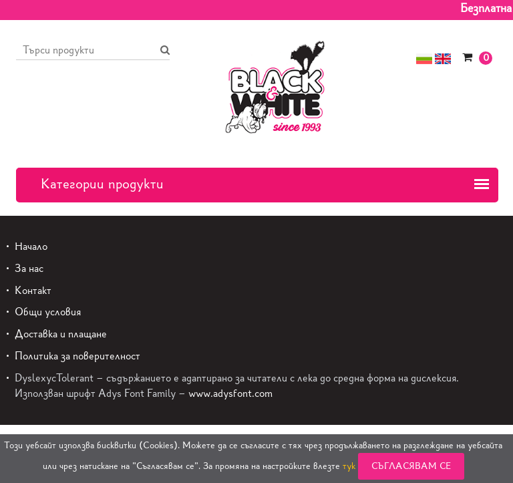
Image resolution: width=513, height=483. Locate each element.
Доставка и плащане (61, 333)
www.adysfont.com (230, 393)
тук (349, 466)
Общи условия (48, 311)
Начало (31, 246)
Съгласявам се (411, 466)
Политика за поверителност (77, 355)
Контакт (33, 290)
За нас (29, 268)
